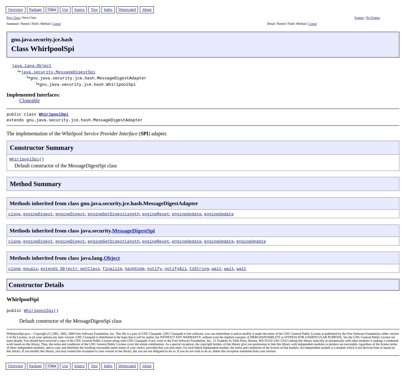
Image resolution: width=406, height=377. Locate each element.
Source (79, 9)
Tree (94, 9)
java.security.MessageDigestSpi (58, 72)
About (147, 9)
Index (108, 9)
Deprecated (127, 9)
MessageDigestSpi (133, 229)
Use (65, 9)
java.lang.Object (32, 65)
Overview (15, 9)
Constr (56, 23)
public (15, 310)
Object (112, 256)
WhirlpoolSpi (54, 114)
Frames (359, 17)
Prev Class (13, 17)
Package (35, 9)
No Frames (373, 17)
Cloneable (29, 100)
